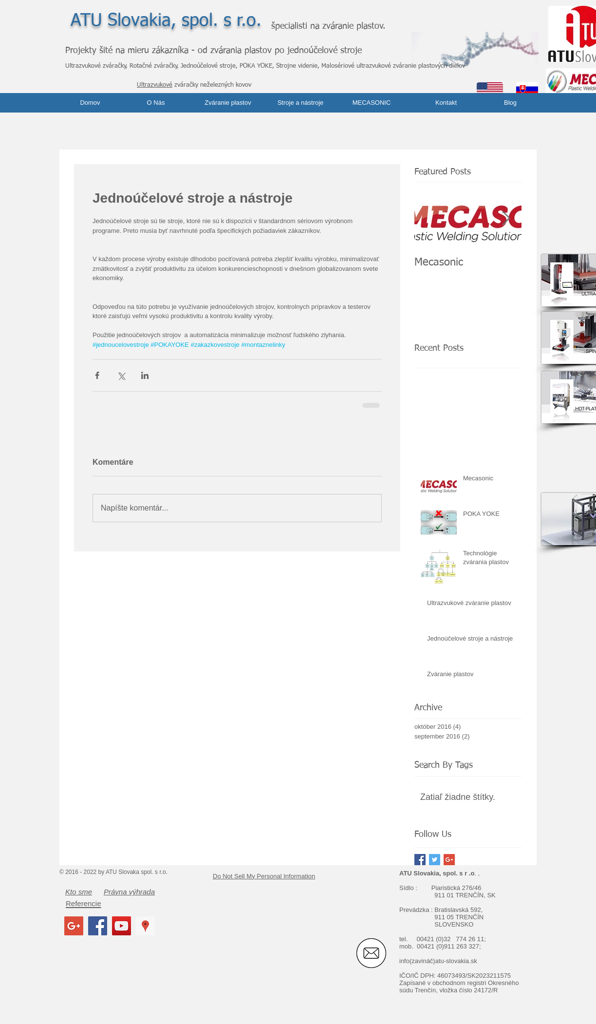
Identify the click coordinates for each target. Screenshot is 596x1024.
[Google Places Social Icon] (145, 925)
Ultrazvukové (154, 85)
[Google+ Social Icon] (73, 925)
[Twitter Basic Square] (434, 859)
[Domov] (90, 103)
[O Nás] (155, 103)
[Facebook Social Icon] (97, 925)
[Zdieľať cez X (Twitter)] (121, 375)
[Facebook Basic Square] (420, 859)
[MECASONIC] (371, 103)
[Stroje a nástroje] (300, 103)
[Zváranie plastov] (227, 103)
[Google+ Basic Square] (449, 859)
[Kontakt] (446, 103)
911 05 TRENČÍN (459, 917)
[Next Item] (506, 218)
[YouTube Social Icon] (121, 925)
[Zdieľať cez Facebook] (97, 375)
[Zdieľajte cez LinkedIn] (144, 375)
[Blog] (510, 103)
